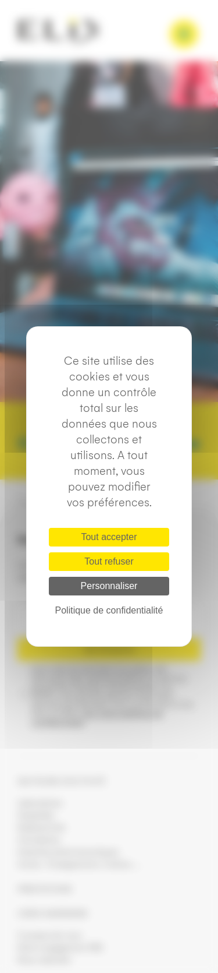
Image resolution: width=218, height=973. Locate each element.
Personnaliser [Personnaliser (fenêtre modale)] (109, 586)
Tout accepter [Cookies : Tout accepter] (109, 537)
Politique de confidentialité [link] (109, 610)
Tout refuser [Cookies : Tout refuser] (108, 561)
